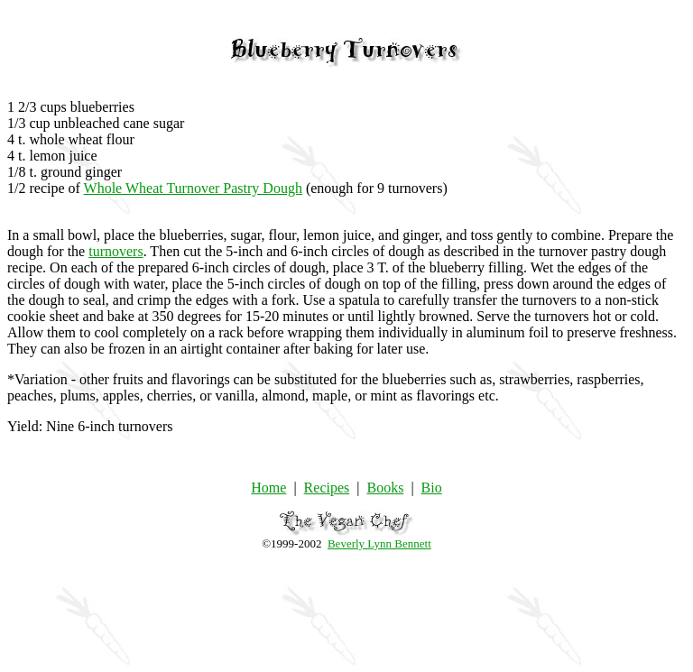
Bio (431, 487)
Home (268, 487)
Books (384, 487)
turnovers (115, 251)
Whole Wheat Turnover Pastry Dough (193, 188)
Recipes (327, 487)
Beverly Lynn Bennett (379, 543)
